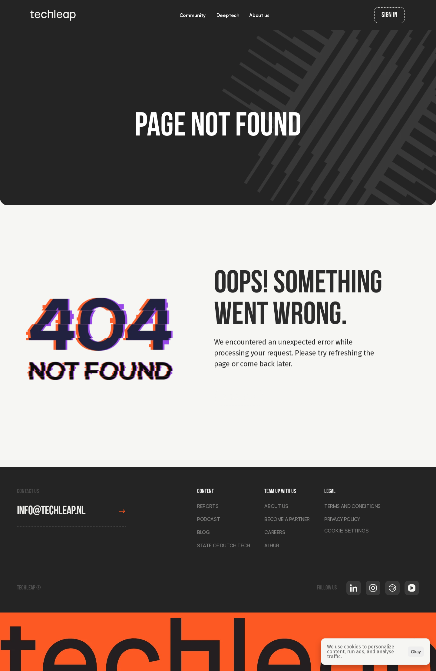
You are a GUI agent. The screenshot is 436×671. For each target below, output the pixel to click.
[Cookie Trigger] (346, 532)
